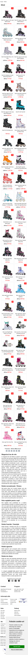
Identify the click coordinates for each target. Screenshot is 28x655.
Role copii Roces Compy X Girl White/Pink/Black (20, 369)
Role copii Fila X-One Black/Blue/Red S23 (7, 406)
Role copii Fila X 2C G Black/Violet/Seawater (20, 424)
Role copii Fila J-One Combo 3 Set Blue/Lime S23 (21, 332)
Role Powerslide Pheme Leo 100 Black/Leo (20, 149)
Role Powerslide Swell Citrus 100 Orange (7, 167)
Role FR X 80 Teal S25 (20, 111)
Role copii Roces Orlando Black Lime (20, 387)
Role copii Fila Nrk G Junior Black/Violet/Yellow (7, 314)
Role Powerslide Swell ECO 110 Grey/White (20, 94)
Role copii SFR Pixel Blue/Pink (7, 259)
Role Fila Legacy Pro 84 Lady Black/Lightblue (20, 57)
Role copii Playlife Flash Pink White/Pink (20, 443)
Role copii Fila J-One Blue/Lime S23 (20, 351)
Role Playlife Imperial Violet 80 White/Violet (20, 131)
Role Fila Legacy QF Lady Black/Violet (20, 39)
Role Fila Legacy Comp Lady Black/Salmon (21, 21)
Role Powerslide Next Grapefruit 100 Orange (7, 186)
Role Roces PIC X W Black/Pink (20, 76)
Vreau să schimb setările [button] (17, 649)
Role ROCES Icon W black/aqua (7, 222)
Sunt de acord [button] (17, 646)
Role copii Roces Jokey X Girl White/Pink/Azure (7, 424)
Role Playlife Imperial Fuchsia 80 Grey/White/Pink (20, 167)
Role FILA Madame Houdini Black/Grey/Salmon (7, 76)
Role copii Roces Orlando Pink (7, 296)
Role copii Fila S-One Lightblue (20, 296)
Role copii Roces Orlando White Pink (20, 241)
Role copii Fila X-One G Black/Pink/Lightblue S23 (7, 369)
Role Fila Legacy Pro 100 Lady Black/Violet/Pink (7, 94)
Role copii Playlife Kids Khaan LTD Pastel (7, 332)
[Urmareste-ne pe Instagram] (12, 581)
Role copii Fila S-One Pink (7, 442)
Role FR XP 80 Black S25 (7, 130)
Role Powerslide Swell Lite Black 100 (20, 186)
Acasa (1, 1)
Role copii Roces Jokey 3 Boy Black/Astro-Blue (20, 314)
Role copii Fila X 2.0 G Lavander (20, 277)
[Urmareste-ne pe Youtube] (18, 581)
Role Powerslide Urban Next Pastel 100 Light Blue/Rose (20, 204)
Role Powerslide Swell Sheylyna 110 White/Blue (7, 204)
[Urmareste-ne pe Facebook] (9, 581)
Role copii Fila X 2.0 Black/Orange (20, 406)
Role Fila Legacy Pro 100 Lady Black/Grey (7, 149)
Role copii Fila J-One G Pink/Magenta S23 (7, 241)
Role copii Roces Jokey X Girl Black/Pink (7, 387)
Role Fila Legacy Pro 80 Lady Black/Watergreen (7, 112)
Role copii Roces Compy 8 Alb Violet (20, 222)
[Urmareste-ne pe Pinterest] (15, 581)
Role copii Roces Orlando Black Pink (7, 277)
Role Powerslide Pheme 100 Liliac (7, 57)
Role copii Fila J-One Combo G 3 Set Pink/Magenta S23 (7, 351)
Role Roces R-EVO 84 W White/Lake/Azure (7, 39)
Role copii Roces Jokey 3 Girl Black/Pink (20, 259)
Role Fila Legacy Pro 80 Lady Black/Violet (7, 21)
